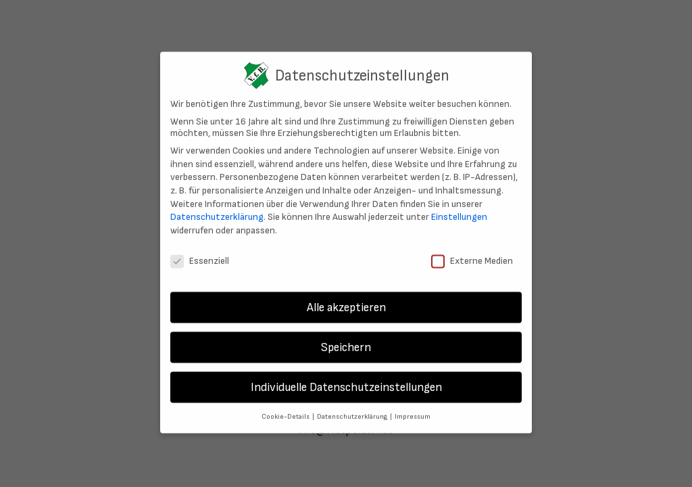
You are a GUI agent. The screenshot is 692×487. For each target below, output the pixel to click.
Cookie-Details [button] (286, 410)
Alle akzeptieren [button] (346, 301)
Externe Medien (472, 253)
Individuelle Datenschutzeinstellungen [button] (346, 380)
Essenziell (199, 253)
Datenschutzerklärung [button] (353, 410)
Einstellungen (459, 210)
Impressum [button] (412, 410)
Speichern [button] (346, 340)
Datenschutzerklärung (217, 210)
